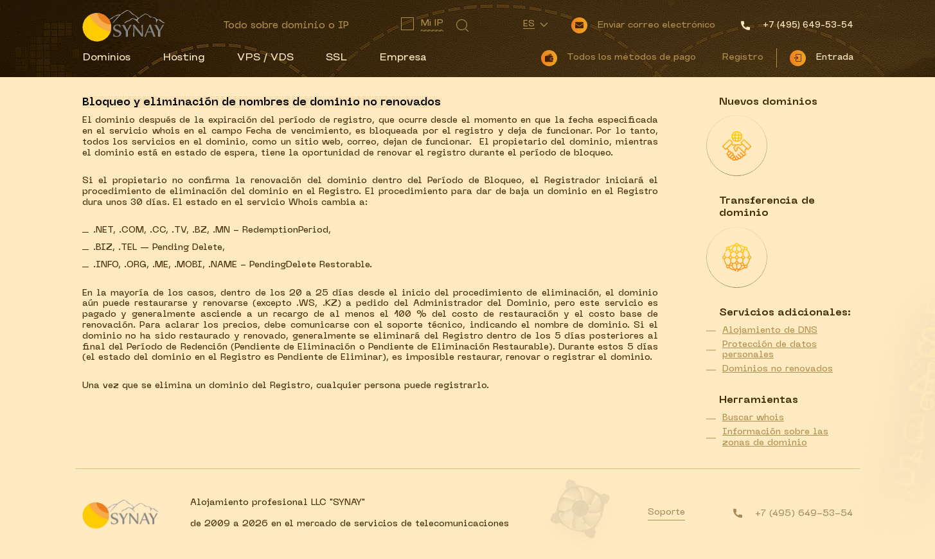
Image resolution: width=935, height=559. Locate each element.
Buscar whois (753, 418)
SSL (336, 57)
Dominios (106, 57)
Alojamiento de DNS (769, 330)
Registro (742, 57)
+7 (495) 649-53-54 (804, 514)
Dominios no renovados (777, 369)
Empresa (403, 57)
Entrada (834, 57)
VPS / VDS (265, 57)
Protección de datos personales (769, 350)
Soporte (666, 512)
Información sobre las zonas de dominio (775, 437)
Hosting (184, 57)
